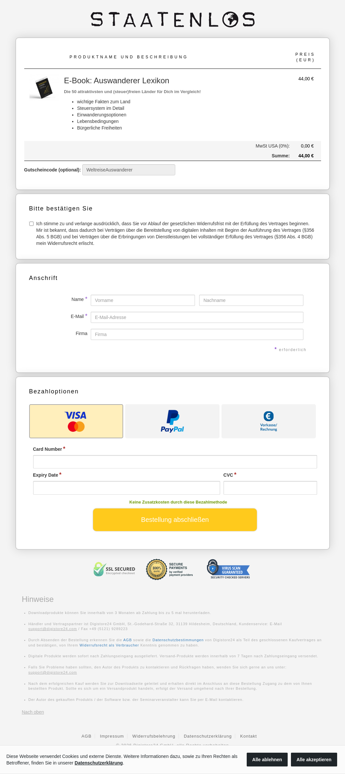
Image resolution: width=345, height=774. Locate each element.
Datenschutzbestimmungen (178, 640)
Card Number (47, 449)
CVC (228, 475)
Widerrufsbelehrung (153, 736)
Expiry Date (45, 475)
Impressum (112, 736)
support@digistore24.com (53, 629)
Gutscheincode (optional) (99, 169)
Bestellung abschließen (175, 519)
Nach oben (33, 712)
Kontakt (248, 736)
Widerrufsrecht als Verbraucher (109, 645)
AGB (127, 640)
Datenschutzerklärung (208, 736)
